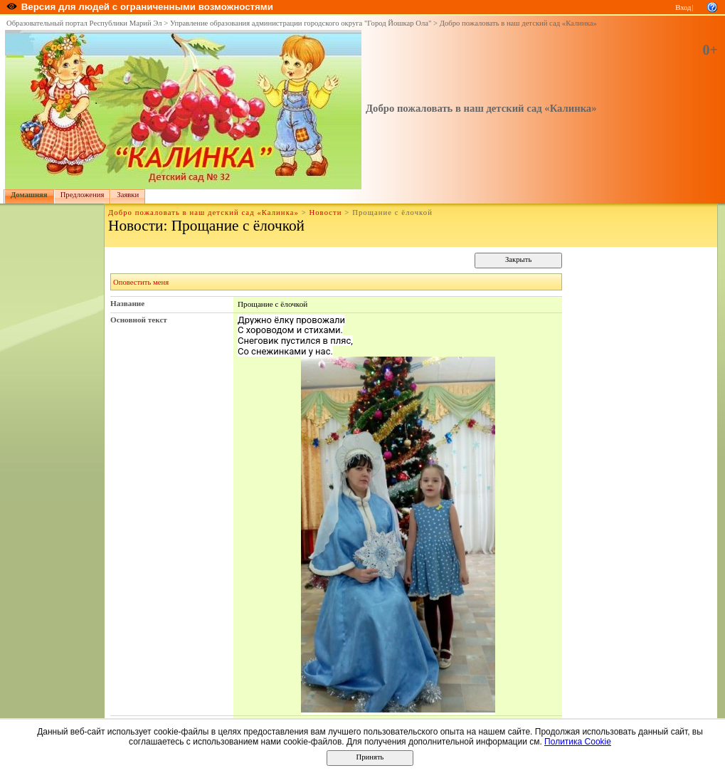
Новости (325, 212)
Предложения (82, 195)
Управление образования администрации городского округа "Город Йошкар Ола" (301, 23)
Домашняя (29, 195)
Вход (683, 7)
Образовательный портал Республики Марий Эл (84, 23)
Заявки (128, 195)
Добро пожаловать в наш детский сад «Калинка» (518, 23)
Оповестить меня (141, 282)
